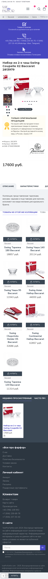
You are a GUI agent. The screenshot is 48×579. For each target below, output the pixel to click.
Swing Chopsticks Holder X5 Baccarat (13, 338)
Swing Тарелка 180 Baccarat (12, 249)
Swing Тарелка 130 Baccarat (12, 383)
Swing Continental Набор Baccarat (35, 336)
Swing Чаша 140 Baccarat (35, 249)
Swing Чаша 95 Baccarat (12, 292)
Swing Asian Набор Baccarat (35, 292)
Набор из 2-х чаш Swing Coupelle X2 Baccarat (12, 427)
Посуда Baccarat (25, 109)
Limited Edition (23, 17)
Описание (8, 186)
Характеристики (29, 186)
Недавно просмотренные (17, 398)
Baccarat (11, 17)
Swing (34, 17)
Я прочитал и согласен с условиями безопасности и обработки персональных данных (24, 554)
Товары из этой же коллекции (20, 212)
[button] (42, 89)
